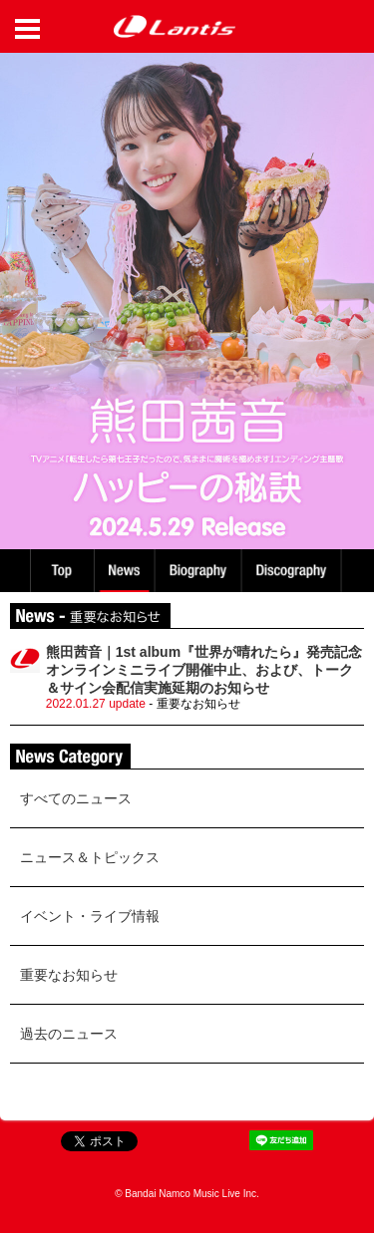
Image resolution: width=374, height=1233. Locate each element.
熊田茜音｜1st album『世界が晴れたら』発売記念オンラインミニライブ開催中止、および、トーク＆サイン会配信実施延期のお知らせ (204, 670)
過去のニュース (69, 1034)
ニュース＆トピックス (90, 857)
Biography (200, 570)
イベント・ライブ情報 (90, 916)
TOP (61, 570)
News (124, 570)
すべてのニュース (76, 798)
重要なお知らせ (69, 975)
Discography (293, 570)
